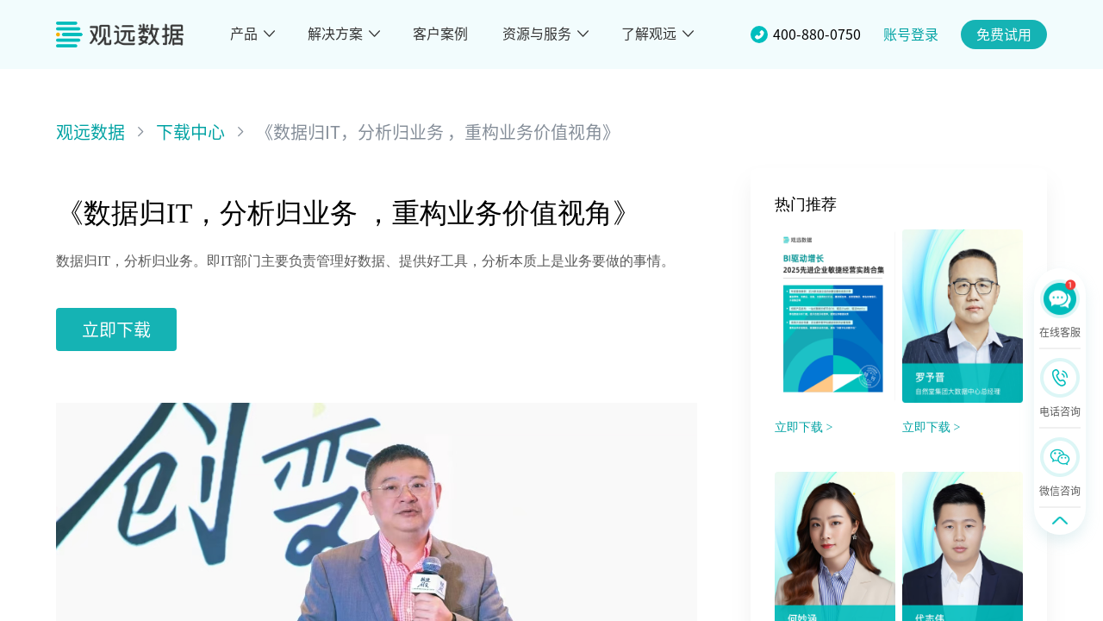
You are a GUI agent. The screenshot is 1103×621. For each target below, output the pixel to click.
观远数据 (90, 132)
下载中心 (190, 132)
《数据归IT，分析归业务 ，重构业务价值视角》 (438, 132)
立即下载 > (803, 427)
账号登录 (910, 34)
